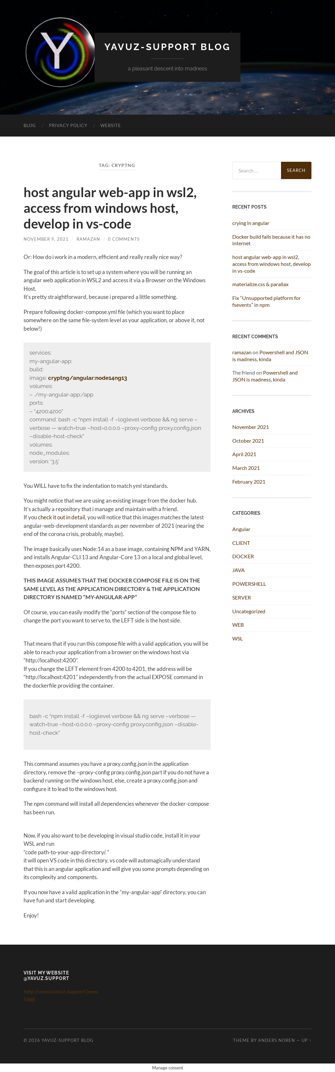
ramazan (88, 239)
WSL (237, 638)
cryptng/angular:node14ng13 (87, 378)
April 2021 (244, 454)
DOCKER (243, 556)
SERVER (241, 597)
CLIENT (241, 543)
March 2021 (246, 468)
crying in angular (250, 223)
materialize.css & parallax (260, 284)
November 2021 (250, 427)
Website (110, 125)
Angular (241, 529)
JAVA (238, 570)
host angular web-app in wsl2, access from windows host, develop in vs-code (110, 207)
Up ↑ (306, 1040)
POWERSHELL (249, 584)
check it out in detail (61, 517)
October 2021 (248, 440)
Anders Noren (276, 1040)
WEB (238, 624)
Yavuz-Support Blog (167, 47)
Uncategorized (248, 611)
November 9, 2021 (46, 239)
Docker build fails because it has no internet (271, 240)
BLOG (30, 125)
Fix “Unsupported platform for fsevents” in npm (266, 301)
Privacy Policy (68, 125)
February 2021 (248, 481)
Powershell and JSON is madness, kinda (270, 355)
